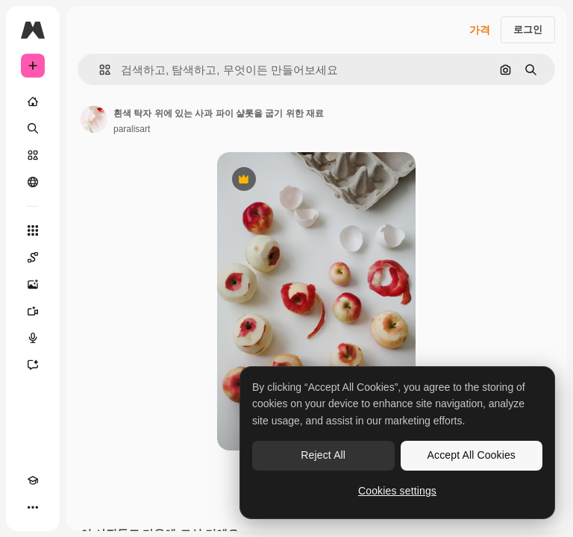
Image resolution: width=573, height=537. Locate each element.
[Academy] (33, 480)
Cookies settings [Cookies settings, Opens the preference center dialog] (397, 491)
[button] (98, 69)
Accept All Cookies (472, 455)
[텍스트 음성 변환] (33, 338)
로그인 (527, 29)
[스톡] (33, 155)
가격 (479, 30)
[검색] (33, 128)
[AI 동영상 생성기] (33, 311)
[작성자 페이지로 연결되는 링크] (94, 119)
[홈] (33, 101)
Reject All (323, 455)
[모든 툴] (33, 230)
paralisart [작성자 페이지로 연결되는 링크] (131, 129)
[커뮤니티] (33, 182)
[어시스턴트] (33, 365)
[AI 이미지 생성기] (33, 284)
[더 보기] (33, 507)
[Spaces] (33, 257)
